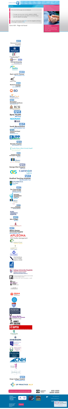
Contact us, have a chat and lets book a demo (19, 391)
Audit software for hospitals (12, 403)
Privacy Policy (52, 392)
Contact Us (21, 404)
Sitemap (56, 396)
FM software (10, 406)
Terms (58, 396)
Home (53, 396)
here (25, 20)
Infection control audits (11, 405)
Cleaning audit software (12, 404)
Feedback (52, 390)
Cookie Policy (57, 392)
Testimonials (57, 390)
